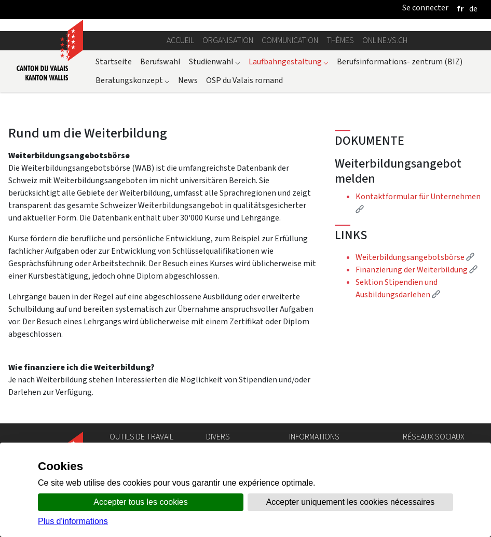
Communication (290, 40)
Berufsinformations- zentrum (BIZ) (399, 61)
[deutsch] (473, 8)
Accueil (180, 40)
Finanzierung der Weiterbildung (417, 269)
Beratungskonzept (133, 80)
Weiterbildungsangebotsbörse (415, 257)
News (188, 80)
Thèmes (340, 40)
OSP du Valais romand (244, 80)
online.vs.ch (384, 40)
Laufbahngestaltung (289, 61)
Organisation (227, 40)
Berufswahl (160, 61)
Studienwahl (214, 61)
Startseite (114, 61)
